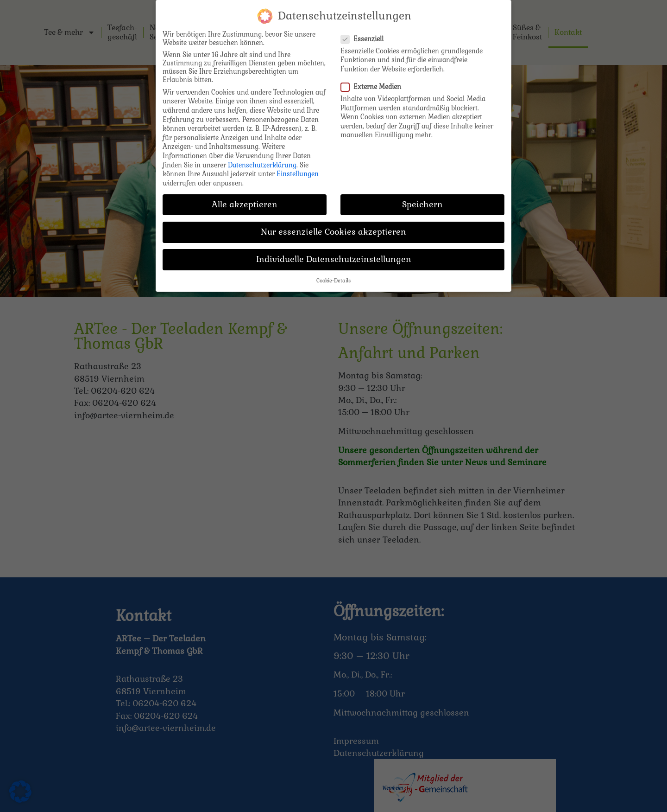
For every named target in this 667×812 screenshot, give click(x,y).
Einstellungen (298, 169)
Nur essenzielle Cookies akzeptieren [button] (333, 227)
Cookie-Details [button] (333, 276)
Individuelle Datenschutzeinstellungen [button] (333, 254)
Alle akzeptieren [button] (244, 199)
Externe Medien (373, 82)
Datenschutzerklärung (262, 160)
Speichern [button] (422, 199)
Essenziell (365, 34)
